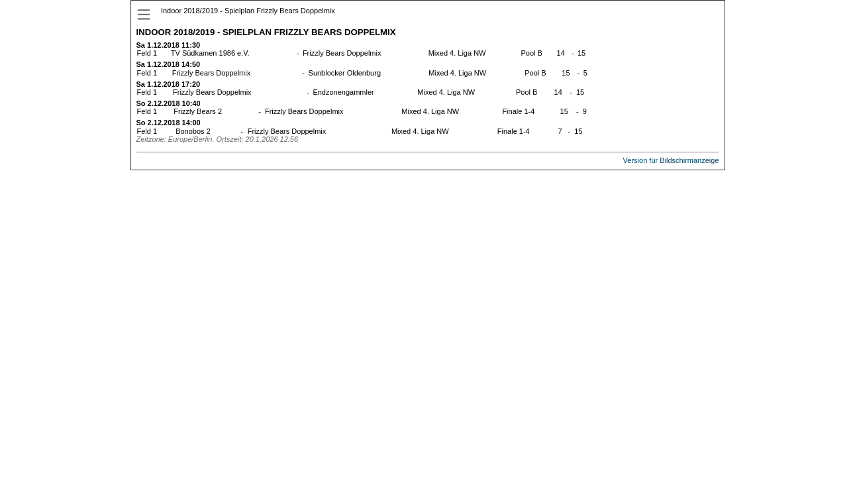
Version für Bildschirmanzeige (671, 160)
